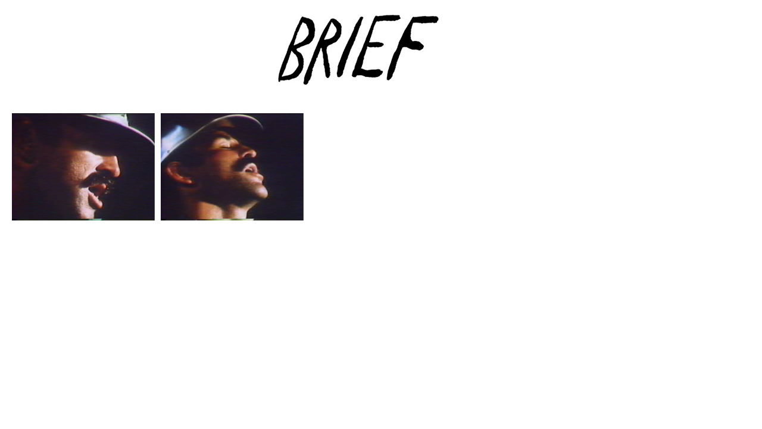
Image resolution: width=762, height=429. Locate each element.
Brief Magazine (381, 56)
